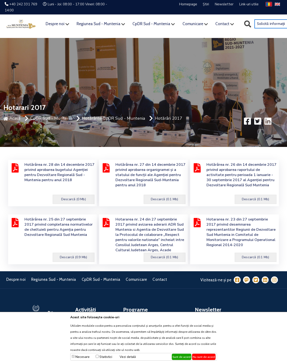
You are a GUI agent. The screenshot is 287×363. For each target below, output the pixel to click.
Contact (222, 23)
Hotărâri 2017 (168, 118)
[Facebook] (237, 280)
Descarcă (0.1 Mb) (164, 199)
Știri (206, 4)
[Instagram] (274, 280)
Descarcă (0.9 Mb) (73, 257)
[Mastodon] (246, 280)
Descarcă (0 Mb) (73, 199)
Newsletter (224, 4)
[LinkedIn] (265, 280)
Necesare (82, 357)
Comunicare (192, 23)
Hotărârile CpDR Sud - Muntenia (113, 118)
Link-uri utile (249, 4)
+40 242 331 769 (23, 4)
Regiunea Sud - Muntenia (98, 23)
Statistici (105, 357)
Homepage (188, 4)
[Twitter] (256, 280)
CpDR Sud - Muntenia (151, 23)
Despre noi (55, 23)
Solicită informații (271, 23)
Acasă (11, 118)
